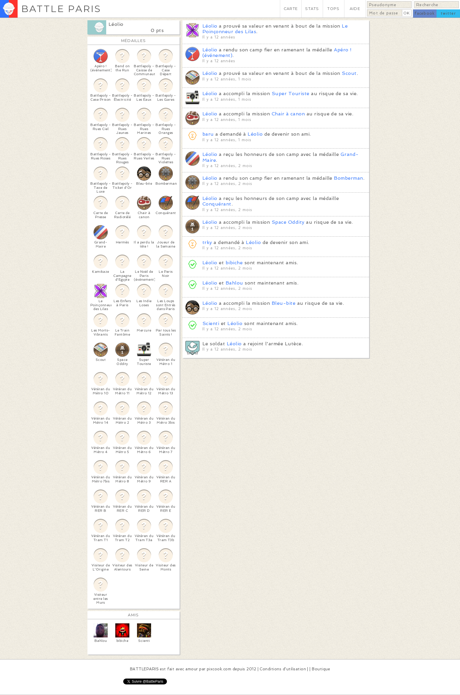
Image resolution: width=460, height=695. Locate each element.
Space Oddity (288, 222)
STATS (312, 8)
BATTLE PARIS (61, 8)
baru (208, 134)
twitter (448, 13)
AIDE (355, 8)
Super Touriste (291, 93)
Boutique (321, 669)
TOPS (333, 8)
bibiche (234, 262)
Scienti (210, 323)
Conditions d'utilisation (283, 669)
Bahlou (234, 283)
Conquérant (216, 204)
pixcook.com (219, 669)
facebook (425, 13)
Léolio (116, 24)
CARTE (291, 8)
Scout (349, 73)
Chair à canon (288, 114)
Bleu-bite (283, 303)
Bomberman (348, 178)
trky (207, 242)
